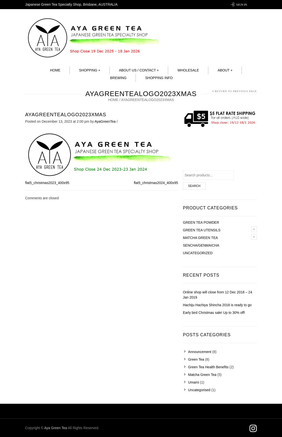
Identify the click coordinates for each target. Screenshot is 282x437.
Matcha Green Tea (202, 375)
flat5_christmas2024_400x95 (156, 183)
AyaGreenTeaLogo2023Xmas (65, 114)
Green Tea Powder (201, 222)
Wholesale (188, 70)
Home (55, 70)
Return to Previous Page (236, 91)
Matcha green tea (200, 238)
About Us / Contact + (139, 70)
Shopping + (89, 70)
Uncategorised (199, 390)
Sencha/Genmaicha (201, 245)
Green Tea (196, 359)
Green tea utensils (201, 230)
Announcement (199, 352)
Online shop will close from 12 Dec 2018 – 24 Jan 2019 (217, 294)
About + (225, 70)
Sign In (241, 4)
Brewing (118, 78)
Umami (193, 382)
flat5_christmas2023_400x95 (47, 183)
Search (194, 186)
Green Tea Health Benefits (208, 367)
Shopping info (159, 78)
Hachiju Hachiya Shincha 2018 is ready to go (217, 305)
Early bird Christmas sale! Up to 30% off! (214, 313)
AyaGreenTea (105, 121)
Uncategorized (197, 253)
